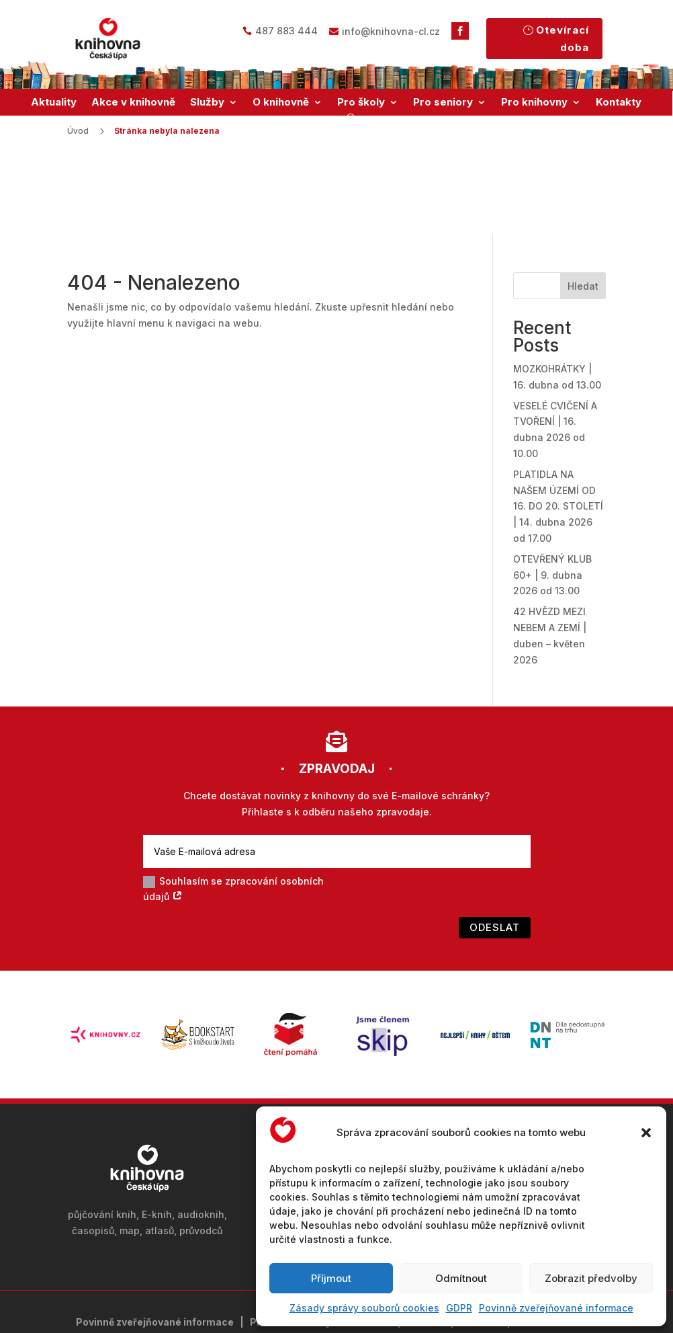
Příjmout (331, 1278)
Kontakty (618, 102)
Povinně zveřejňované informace (556, 1308)
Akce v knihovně (133, 102)
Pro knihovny (534, 102)
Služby (207, 102)
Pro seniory (443, 102)
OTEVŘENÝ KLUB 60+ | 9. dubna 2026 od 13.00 (552, 494)
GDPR (459, 1308)
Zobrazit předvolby (591, 1278)
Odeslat (494, 847)
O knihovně (281, 102)
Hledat (583, 205)
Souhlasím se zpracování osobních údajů (233, 808)
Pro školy (361, 102)
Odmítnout (461, 1278)
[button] (646, 1132)
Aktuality (54, 102)
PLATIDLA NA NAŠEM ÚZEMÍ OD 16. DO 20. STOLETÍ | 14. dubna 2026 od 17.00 (558, 425)
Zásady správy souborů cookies (364, 1308)
